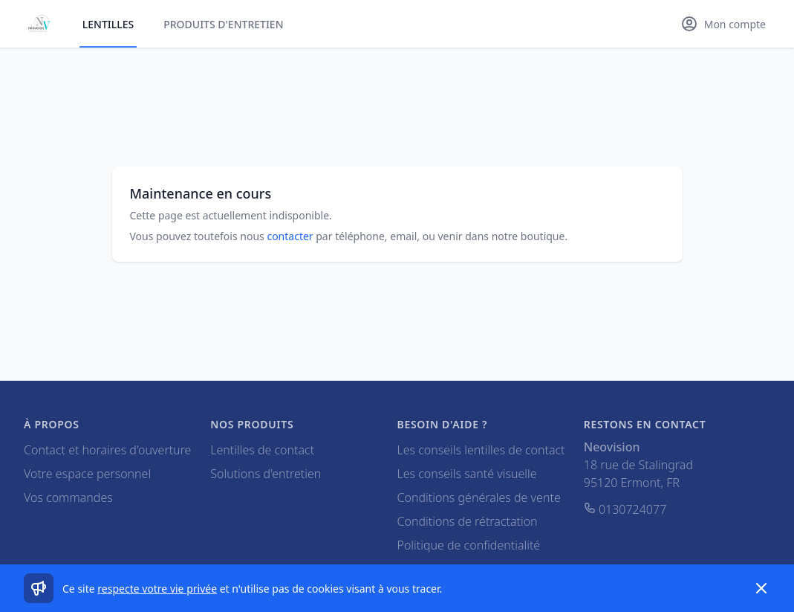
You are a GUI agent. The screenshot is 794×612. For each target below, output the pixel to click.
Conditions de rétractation (467, 521)
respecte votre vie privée (157, 589)
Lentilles (108, 24)
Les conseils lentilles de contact (481, 450)
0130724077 (625, 509)
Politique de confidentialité (469, 545)
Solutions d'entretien (265, 474)
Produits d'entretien (223, 24)
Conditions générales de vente (479, 497)
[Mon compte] (723, 23)
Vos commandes (68, 497)
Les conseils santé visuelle (467, 474)
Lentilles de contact (262, 450)
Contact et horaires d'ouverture (107, 450)
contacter (290, 236)
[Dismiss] (761, 588)
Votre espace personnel (87, 474)
